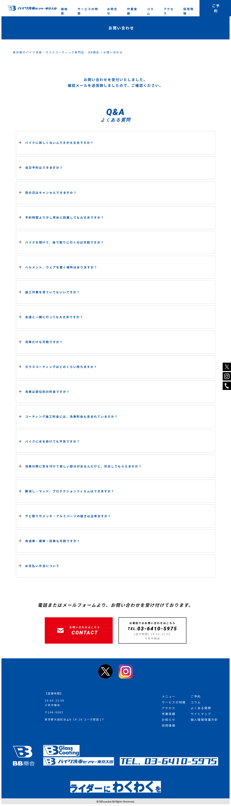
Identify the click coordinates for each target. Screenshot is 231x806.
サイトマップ (201, 714)
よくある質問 (201, 708)
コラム (150, 11)
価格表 (64, 11)
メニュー (169, 696)
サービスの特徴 (88, 11)
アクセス (169, 11)
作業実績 (132, 11)
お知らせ (169, 719)
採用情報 (188, 11)
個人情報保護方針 (204, 719)
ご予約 (196, 696)
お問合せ (112, 11)
